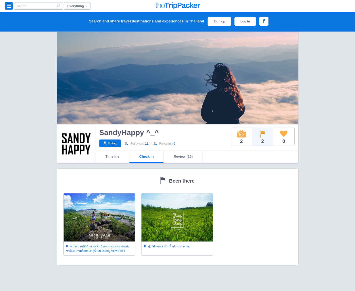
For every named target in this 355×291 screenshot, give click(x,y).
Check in (146, 156)
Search (58, 5)
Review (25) (183, 156)
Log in (245, 21)
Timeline (113, 156)
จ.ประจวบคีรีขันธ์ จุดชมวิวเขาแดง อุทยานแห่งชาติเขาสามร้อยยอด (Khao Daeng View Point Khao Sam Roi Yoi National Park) (97, 249)
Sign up (219, 21)
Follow (112, 143)
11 (146, 143)
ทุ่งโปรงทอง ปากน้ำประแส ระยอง (167, 247)
